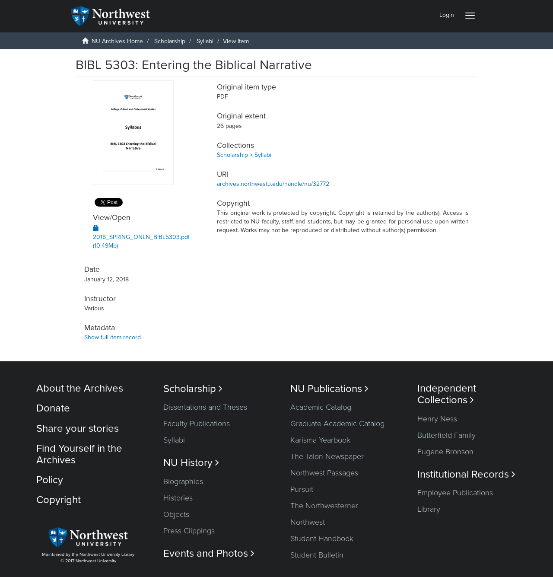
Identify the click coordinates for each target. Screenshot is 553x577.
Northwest (307, 522)
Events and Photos (208, 553)
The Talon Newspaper (327, 456)
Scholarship (169, 41)
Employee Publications (455, 492)
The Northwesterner (324, 505)
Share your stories (77, 428)
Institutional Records (466, 474)
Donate (53, 408)
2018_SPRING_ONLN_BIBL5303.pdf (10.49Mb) (141, 237)
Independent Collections (446, 394)
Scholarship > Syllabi (244, 155)
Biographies (183, 481)
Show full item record (112, 337)
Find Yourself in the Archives (79, 454)
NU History (191, 462)
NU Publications (329, 389)
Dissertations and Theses (205, 407)
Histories (178, 498)
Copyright (58, 500)
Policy (49, 480)
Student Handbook (321, 538)
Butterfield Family (446, 435)
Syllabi (205, 41)
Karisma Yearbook (320, 440)
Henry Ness (437, 419)
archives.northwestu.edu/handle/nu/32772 (273, 184)
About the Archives (79, 388)
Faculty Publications (196, 423)
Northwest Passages (324, 473)
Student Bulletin (316, 555)
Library (428, 509)
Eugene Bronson (445, 451)
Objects (176, 514)
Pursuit (301, 489)
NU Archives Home (117, 41)
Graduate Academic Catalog (337, 423)
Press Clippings (189, 531)
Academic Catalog (320, 407)
